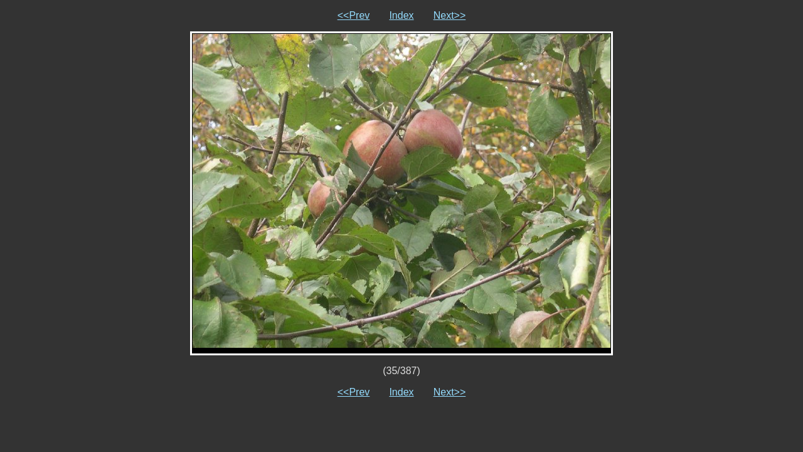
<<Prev (354, 15)
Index (401, 15)
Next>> (449, 15)
